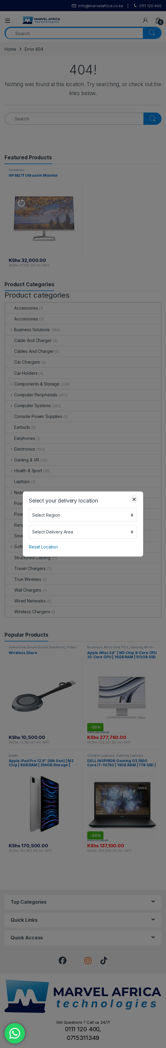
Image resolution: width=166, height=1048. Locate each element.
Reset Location (43, 546)
